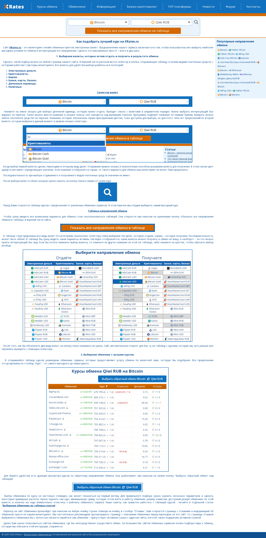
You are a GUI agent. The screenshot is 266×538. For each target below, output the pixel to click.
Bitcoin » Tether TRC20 (231, 49)
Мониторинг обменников (37, 534)
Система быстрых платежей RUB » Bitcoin (238, 84)
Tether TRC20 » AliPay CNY (233, 53)
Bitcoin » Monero (229, 94)
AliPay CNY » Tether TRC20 (233, 90)
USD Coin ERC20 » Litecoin (233, 58)
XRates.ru (15, 47)
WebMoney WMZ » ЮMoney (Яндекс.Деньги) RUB (235, 76)
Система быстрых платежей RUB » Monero (238, 64)
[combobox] (98, 22)
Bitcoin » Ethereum (230, 70)
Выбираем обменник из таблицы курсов (29, 505)
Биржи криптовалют (142, 6)
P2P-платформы (179, 6)
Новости (208, 6)
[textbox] (98, 22)
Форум (230, 6)
